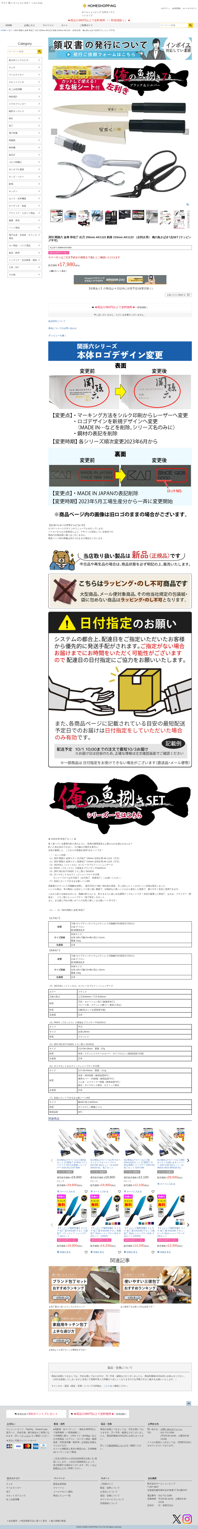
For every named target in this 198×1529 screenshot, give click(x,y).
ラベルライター (16, 74)
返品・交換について (110, 1495)
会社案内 (13, 1521)
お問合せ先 (153, 1424)
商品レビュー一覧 (62, 1495)
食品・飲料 (14, 253)
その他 (12, 274)
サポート (105, 1478)
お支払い (11, 1424)
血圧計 (12, 155)
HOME (9, 25)
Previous (52, 49)
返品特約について (57, 321)
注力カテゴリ (13, 1478)
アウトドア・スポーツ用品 (22, 213)
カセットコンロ (16, 82)
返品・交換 (106, 1424)
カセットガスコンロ (16, 1495)
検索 (190, 25)
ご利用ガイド (86, 25)
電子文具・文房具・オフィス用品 (23, 236)
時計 (11, 118)
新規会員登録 (59, 1484)
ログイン (166, 8)
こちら (106, 1386)
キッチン (13, 191)
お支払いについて (109, 1491)
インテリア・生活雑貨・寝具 (23, 260)
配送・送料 (59, 1424)
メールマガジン (190, 8)
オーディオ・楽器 (17, 206)
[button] (52, 1160)
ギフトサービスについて (112, 1499)
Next (188, 49)
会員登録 (177, 8)
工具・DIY (14, 267)
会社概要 (152, 1478)
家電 (11, 184)
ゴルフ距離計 (15, 162)
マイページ (48, 25)
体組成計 (13, 96)
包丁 (10, 30)
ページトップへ (188, 1403)
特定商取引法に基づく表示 (34, 1521)
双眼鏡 (12, 140)
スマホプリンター (17, 104)
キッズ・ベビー (16, 176)
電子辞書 (13, 133)
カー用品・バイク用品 (19, 245)
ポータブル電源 (16, 169)
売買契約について (109, 1503)
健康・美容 (14, 220)
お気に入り (29, 25)
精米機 (12, 147)
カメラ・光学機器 (17, 198)
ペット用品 (14, 227)
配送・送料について (110, 1488)
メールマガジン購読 (63, 1491)
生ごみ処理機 (15, 89)
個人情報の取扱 (58, 1521)
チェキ (12, 67)
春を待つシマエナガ (18, 60)
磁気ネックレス (16, 111)
